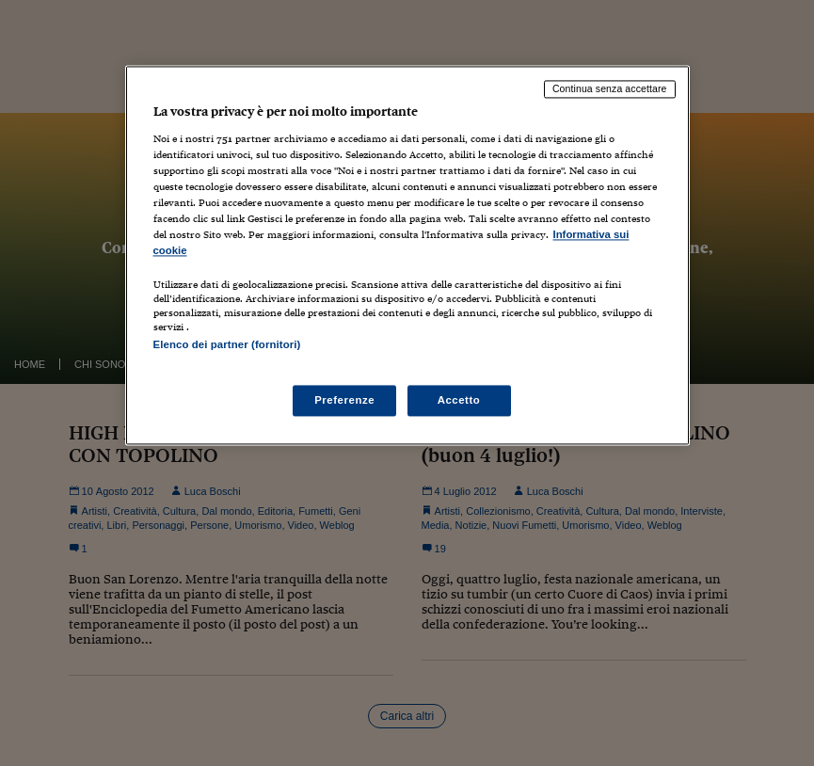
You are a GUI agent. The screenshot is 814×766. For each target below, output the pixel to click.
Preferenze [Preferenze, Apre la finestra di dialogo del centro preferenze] (344, 400)
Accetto (459, 400)
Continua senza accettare (609, 89)
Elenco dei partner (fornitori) (227, 345)
